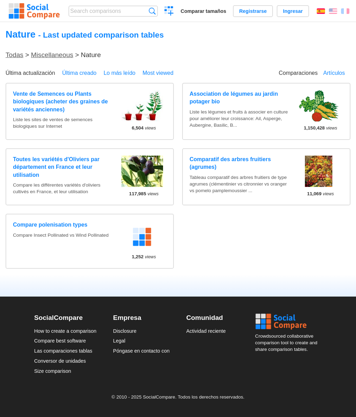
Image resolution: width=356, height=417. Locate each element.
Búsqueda (152, 11)
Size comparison (52, 371)
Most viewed (158, 73)
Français (345, 11)
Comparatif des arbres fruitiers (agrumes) (230, 163)
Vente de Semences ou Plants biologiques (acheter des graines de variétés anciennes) (60, 101)
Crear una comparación (169, 12)
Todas (14, 54)
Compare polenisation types (50, 225)
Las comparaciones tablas (63, 351)
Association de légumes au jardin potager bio (233, 97)
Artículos (334, 73)
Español (321, 11)
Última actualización (30, 73)
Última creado (79, 73)
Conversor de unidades (60, 361)
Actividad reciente (206, 331)
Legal (119, 341)
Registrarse (253, 11)
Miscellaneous (52, 54)
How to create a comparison (65, 331)
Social (288, 321)
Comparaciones (298, 73)
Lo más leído (120, 73)
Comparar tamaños (203, 11)
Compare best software (60, 341)
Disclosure (124, 331)
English (333, 11)
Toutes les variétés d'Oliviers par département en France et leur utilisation (56, 167)
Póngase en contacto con (141, 351)
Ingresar (293, 11)
